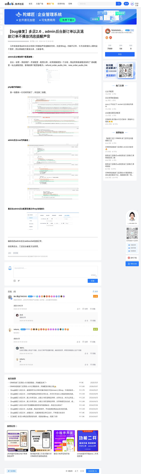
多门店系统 (12, 471)
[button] (95, 291)
